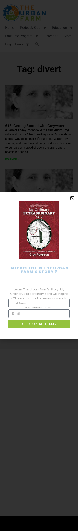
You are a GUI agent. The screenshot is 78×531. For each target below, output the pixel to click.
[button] (72, 198)
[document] (39, 265)
